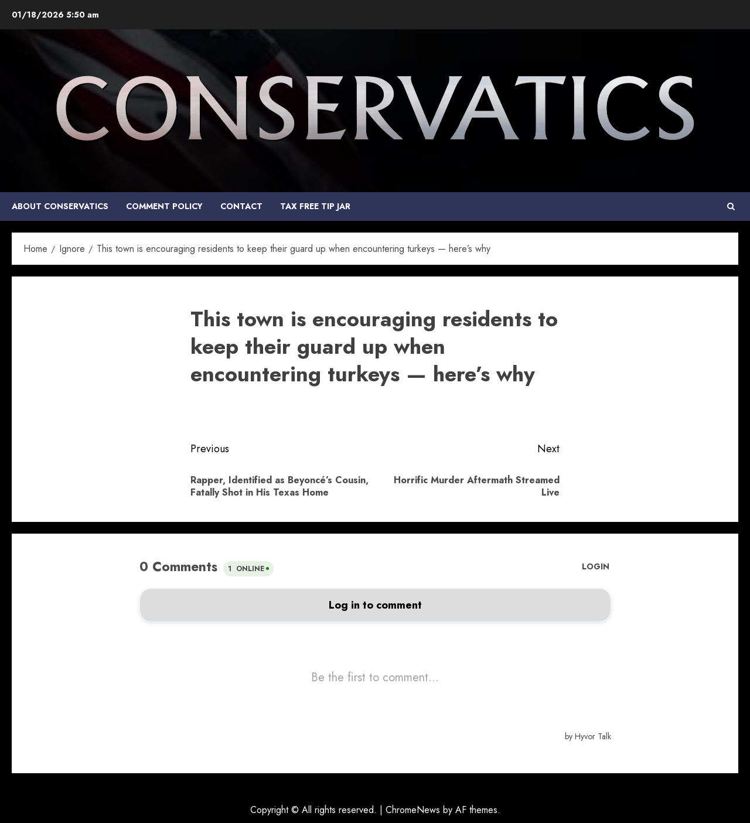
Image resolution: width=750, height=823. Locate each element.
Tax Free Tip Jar (315, 206)
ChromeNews (413, 810)
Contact (241, 206)
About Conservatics (60, 206)
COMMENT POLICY (164, 206)
